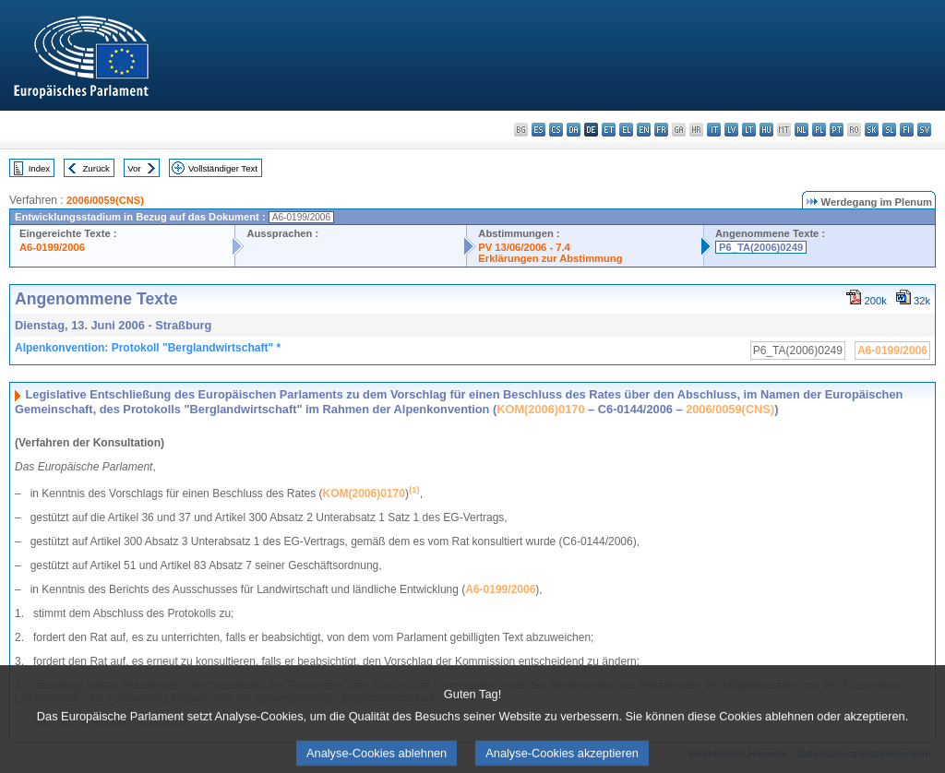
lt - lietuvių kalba (749, 130)
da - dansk (573, 130)
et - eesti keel (609, 130)
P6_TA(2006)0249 (761, 247)
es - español (538, 130)
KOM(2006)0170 (540, 409)
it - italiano (714, 130)
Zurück (96, 168)
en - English (644, 130)
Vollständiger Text (222, 168)
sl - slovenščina (889, 130)
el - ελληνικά (626, 130)
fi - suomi (907, 130)
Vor (133, 168)
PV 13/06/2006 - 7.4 (524, 247)
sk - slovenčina (872, 130)
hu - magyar (766, 130)
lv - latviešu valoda (731, 130)
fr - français (661, 130)
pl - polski (819, 130)
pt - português (836, 130)
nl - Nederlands (801, 130)
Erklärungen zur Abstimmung (550, 258)
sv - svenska (924, 130)
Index (39, 168)
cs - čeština (556, 130)
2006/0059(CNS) (105, 200)
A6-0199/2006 (52, 247)
